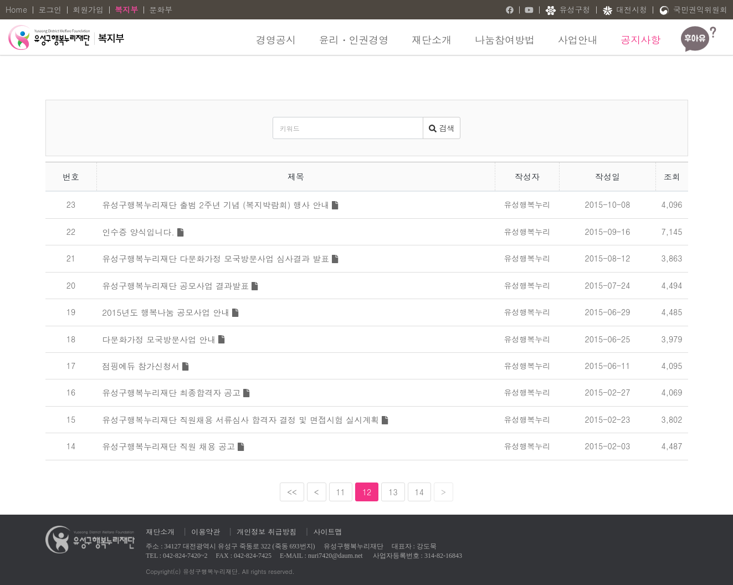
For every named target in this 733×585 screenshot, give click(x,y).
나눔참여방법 (505, 40)
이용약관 (205, 531)
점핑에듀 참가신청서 (145, 366)
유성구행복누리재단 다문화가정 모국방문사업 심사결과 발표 (220, 258)
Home (16, 9)
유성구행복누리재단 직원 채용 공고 (173, 446)
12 (366, 491)
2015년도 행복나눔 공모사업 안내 (170, 312)
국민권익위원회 (692, 10)
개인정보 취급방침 (266, 531)
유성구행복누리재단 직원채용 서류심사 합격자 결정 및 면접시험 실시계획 (245, 419)
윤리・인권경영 (354, 40)
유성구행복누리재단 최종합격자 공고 (175, 392)
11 (340, 491)
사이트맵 (328, 531)
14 (419, 491)
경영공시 (276, 40)
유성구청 (568, 10)
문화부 (160, 9)
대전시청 (625, 10)
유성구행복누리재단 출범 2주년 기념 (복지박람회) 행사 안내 (220, 205)
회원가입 (88, 9)
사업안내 (578, 40)
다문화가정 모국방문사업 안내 (163, 339)
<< (292, 491)
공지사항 (640, 40)
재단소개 (432, 40)
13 (392, 491)
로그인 (49, 9)
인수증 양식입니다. (142, 232)
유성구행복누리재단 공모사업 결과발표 (180, 285)
